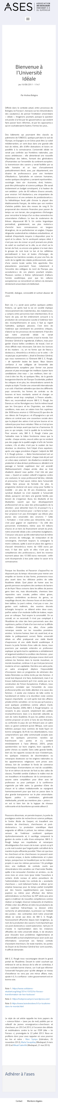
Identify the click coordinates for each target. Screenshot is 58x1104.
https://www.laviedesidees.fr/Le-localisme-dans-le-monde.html (28, 1005)
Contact (19, 1101)
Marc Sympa (31, 1039)
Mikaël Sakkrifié (20, 1045)
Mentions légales (34, 1101)
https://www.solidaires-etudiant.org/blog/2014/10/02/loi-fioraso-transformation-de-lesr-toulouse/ (24, 991)
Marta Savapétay (28, 1042)
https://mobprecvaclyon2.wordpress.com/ (31, 998)
